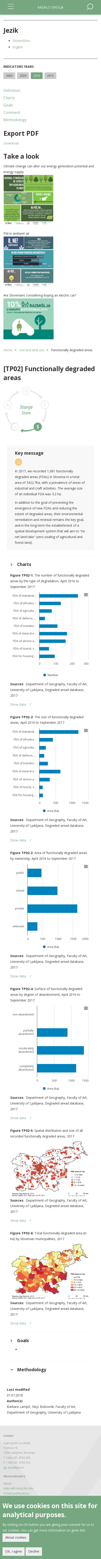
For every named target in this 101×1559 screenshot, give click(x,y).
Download (11, 143)
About (7, 1484)
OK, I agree (13, 1551)
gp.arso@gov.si (13, 1467)
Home (8, 350)
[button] (50, 200)
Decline (33, 1551)
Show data (18, 704)
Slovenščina (21, 40)
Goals (8, 105)
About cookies (15, 1537)
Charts (9, 97)
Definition (11, 90)
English (18, 47)
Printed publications (16, 1493)
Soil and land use (31, 350)
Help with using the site (18, 1488)
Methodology (14, 119)
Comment (11, 112)
